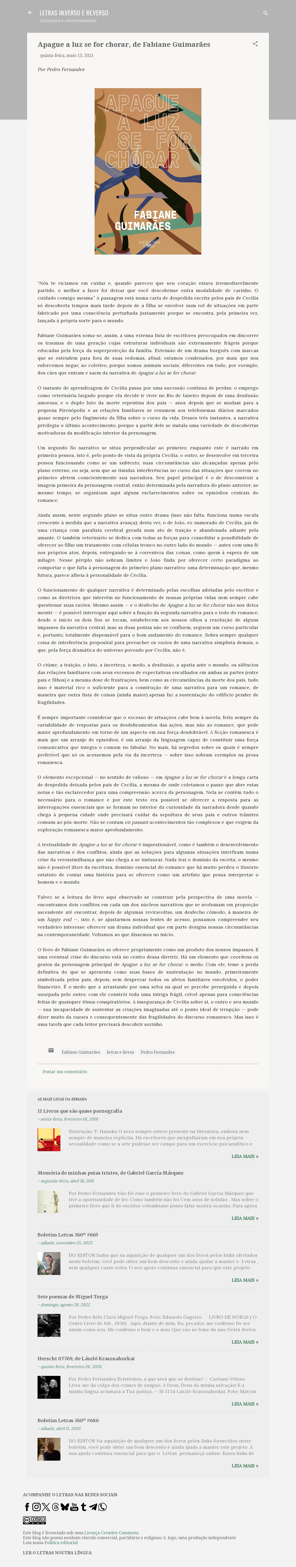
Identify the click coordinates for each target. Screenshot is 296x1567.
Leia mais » (245, 1156)
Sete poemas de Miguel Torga (73, 1297)
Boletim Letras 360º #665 (68, 1235)
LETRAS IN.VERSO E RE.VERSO (74, 12)
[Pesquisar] (266, 14)
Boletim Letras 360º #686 (68, 1420)
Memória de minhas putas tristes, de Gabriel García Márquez (110, 1173)
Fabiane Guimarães (81, 1052)
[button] (255, 45)
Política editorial (61, 1542)
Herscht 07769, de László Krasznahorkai (86, 1359)
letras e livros (120, 1052)
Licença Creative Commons (111, 1532)
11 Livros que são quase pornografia (80, 1111)
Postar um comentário (65, 1071)
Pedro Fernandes (158, 1052)
